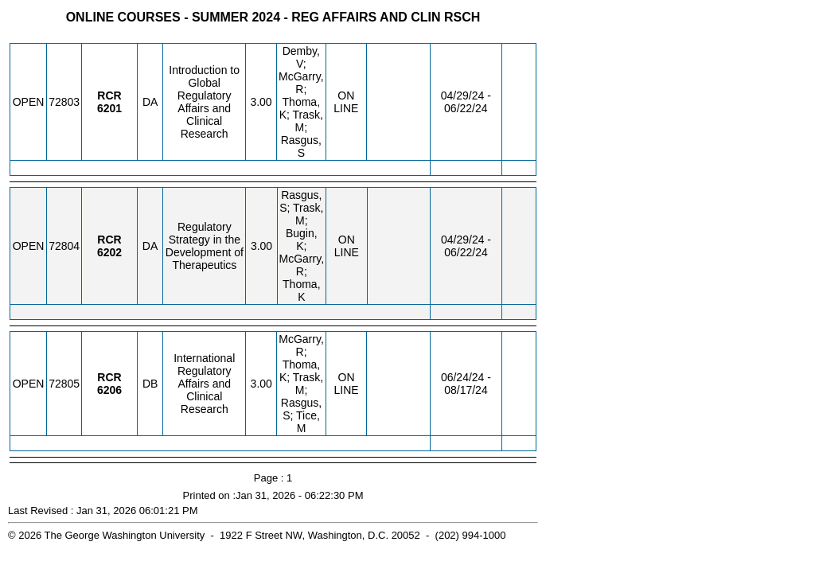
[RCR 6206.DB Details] (109, 390)
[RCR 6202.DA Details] (109, 252)
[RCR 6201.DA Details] (109, 108)
